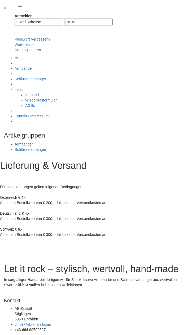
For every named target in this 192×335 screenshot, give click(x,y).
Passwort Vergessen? (32, 39)
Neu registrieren (28, 50)
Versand (32, 95)
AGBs (30, 105)
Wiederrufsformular (41, 100)
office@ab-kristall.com (33, 324)
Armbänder (24, 144)
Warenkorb (24, 44)
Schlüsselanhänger (30, 149)
